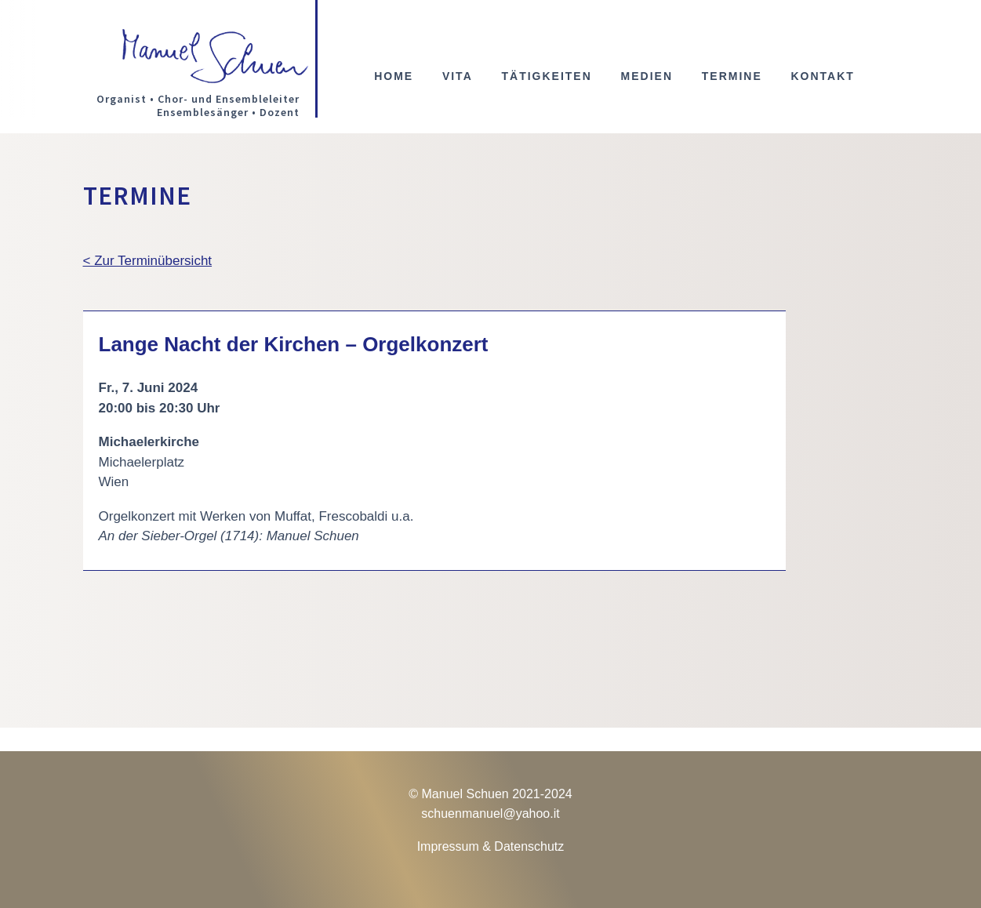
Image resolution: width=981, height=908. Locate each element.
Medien (647, 76)
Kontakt (822, 76)
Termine (732, 76)
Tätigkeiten (546, 76)
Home (393, 76)
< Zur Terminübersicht (148, 260)
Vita (457, 76)
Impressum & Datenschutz (491, 846)
